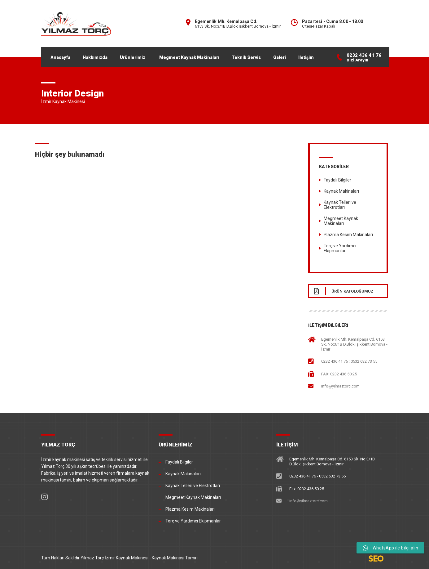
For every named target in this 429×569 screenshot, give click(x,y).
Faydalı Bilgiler (337, 179)
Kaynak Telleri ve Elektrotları (340, 205)
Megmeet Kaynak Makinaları (189, 57)
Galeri (279, 57)
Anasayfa (60, 57)
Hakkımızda (95, 57)
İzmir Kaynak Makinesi (126, 557)
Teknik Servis (246, 57)
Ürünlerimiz (132, 57)
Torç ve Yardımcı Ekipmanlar (340, 248)
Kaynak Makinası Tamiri (175, 557)
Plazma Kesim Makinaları (348, 234)
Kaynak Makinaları (341, 191)
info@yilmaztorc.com (340, 385)
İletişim (306, 57)
